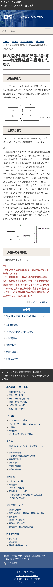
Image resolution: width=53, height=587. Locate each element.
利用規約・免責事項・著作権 (27, 579)
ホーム (6, 41)
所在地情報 (11, 563)
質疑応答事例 (26, 41)
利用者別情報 (12, 534)
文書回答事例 (12, 352)
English (17, 2)
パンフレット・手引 (18, 420)
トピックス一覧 (16, 481)
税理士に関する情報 (18, 402)
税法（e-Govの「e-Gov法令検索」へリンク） (25, 317)
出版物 (12, 427)
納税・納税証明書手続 (19, 399)
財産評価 (40, 41)
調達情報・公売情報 (18, 491)
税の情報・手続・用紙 (17, 387)
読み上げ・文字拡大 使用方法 (18, 5)
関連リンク (35, 572)
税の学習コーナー (17, 409)
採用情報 (13, 517)
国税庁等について (14, 505)
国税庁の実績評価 (17, 520)
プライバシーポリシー (27, 582)
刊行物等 (10, 416)
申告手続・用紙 (16, 395)
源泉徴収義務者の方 (18, 545)
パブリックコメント (18, 488)
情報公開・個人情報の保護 (21, 527)
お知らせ (10, 476)
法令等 (15, 41)
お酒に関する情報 (17, 405)
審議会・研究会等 (17, 523)
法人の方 (13, 542)
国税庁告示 (11, 345)
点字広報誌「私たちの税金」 (22, 434)
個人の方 (13, 539)
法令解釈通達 (12, 325)
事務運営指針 (12, 338)
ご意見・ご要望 (21, 572)
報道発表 (13, 485)
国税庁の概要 (15, 510)
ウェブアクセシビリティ (27, 576)
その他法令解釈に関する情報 (19, 332)
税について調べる (17, 392)
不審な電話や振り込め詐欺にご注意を (26, 495)
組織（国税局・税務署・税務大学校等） (27, 513)
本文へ (7, 2)
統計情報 (13, 431)
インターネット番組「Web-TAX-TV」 (25, 424)
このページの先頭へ (40, 302)
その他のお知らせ (17, 498)
